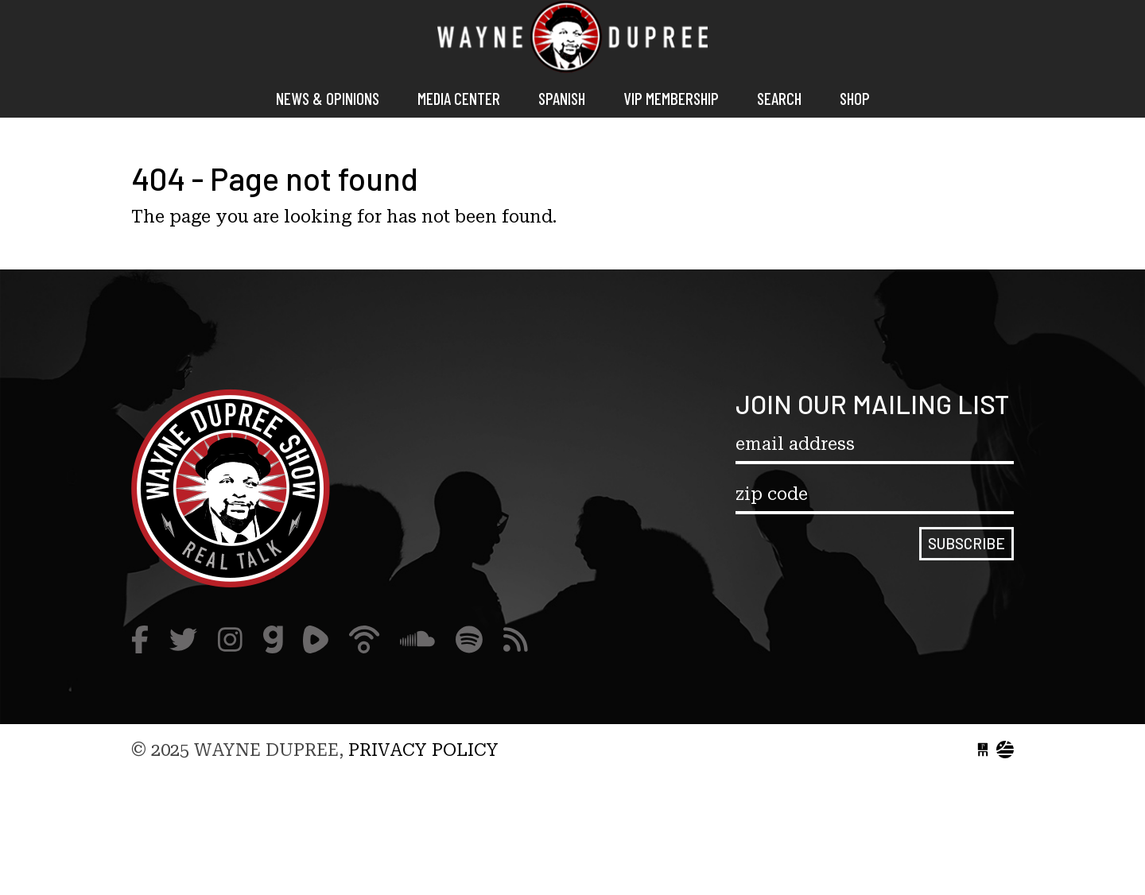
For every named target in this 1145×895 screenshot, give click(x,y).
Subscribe (966, 543)
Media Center (458, 98)
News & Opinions (327, 98)
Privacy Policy (423, 750)
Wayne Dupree (572, 39)
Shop (855, 98)
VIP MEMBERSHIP (671, 98)
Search (779, 98)
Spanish (561, 98)
